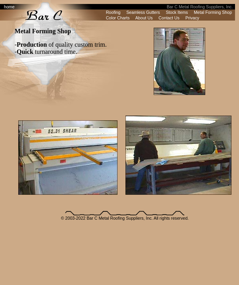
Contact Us (168, 17)
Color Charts (118, 17)
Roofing (113, 12)
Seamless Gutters (143, 12)
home (9, 6)
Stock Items (177, 12)
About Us (144, 17)
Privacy (192, 17)
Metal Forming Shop (213, 12)
